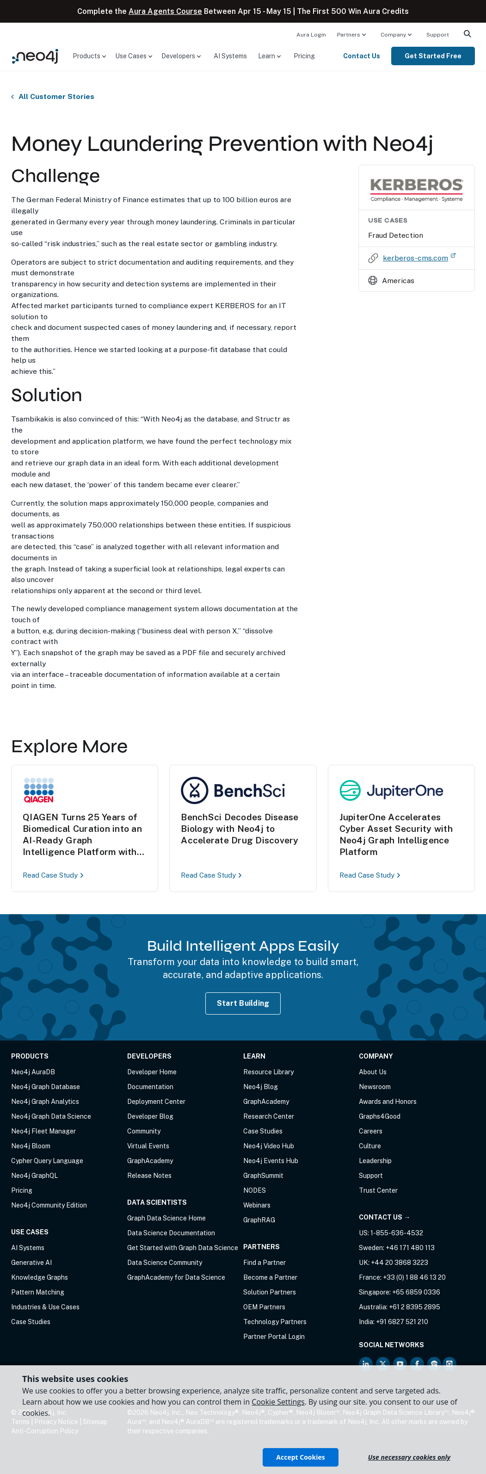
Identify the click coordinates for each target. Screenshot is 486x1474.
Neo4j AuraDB (33, 1072)
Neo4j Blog (260, 1086)
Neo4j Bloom (30, 1146)
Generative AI (31, 1262)
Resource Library (268, 1072)
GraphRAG (259, 1220)
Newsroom (375, 1086)
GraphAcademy (150, 1160)
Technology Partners (275, 1321)
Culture (370, 1146)
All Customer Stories (56, 96)
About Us (373, 1072)
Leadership (375, 1160)
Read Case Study (54, 875)
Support (437, 34)
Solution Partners (269, 1292)
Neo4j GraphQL (34, 1175)
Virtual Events (148, 1146)
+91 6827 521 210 (402, 1321)
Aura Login (311, 34)
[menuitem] (311, 34)
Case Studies (30, 1321)
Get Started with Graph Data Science (182, 1247)
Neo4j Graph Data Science (51, 1116)
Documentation (150, 1086)
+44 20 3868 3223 (399, 1262)
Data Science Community (164, 1262)
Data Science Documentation (171, 1233)
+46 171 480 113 (410, 1247)
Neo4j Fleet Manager (43, 1131)
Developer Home (152, 1072)
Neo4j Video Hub (268, 1146)
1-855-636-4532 (396, 1233)
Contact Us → (384, 1217)
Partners (348, 34)
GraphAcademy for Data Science (176, 1277)
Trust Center (378, 1190)
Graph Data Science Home (166, 1218)
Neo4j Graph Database (45, 1086)
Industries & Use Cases (45, 1307)
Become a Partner (270, 1277)
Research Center (268, 1116)
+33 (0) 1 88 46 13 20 (414, 1277)
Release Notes (149, 1175)
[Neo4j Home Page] (35, 55)
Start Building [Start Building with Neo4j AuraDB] (243, 1003)
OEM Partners (264, 1307)
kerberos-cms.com (419, 257)
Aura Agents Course (165, 11)
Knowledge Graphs (39, 1277)
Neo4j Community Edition (49, 1205)
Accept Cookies (300, 1457)
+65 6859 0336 (416, 1292)
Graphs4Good (379, 1116)
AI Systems (230, 56)
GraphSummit (263, 1175)
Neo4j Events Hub (270, 1160)
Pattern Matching (37, 1292)
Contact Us (361, 56)
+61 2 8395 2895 (414, 1307)
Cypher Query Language (47, 1160)
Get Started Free (433, 56)
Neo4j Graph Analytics (45, 1101)
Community (143, 1131)
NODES (254, 1190)
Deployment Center (156, 1101)
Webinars (257, 1205)
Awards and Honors (388, 1101)
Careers (370, 1131)
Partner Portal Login (274, 1336)
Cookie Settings (278, 1402)
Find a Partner (264, 1262)
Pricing (304, 56)
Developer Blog (150, 1116)
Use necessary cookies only (409, 1457)
